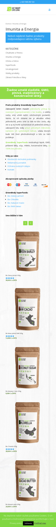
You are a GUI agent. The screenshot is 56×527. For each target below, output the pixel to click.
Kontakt (10, 169)
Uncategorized (12, 69)
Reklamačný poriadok (16, 162)
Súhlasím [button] (28, 523)
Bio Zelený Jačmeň (15, 196)
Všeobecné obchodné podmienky (21, 159)
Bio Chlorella (12, 199)
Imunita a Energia (13, 57)
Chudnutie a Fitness (14, 52)
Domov (8, 23)
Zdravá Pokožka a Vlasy (16, 77)
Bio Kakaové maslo (15, 203)
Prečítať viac (40, 523)
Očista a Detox (12, 61)
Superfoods (11, 65)
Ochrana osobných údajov (18, 166)
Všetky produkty (12, 73)
